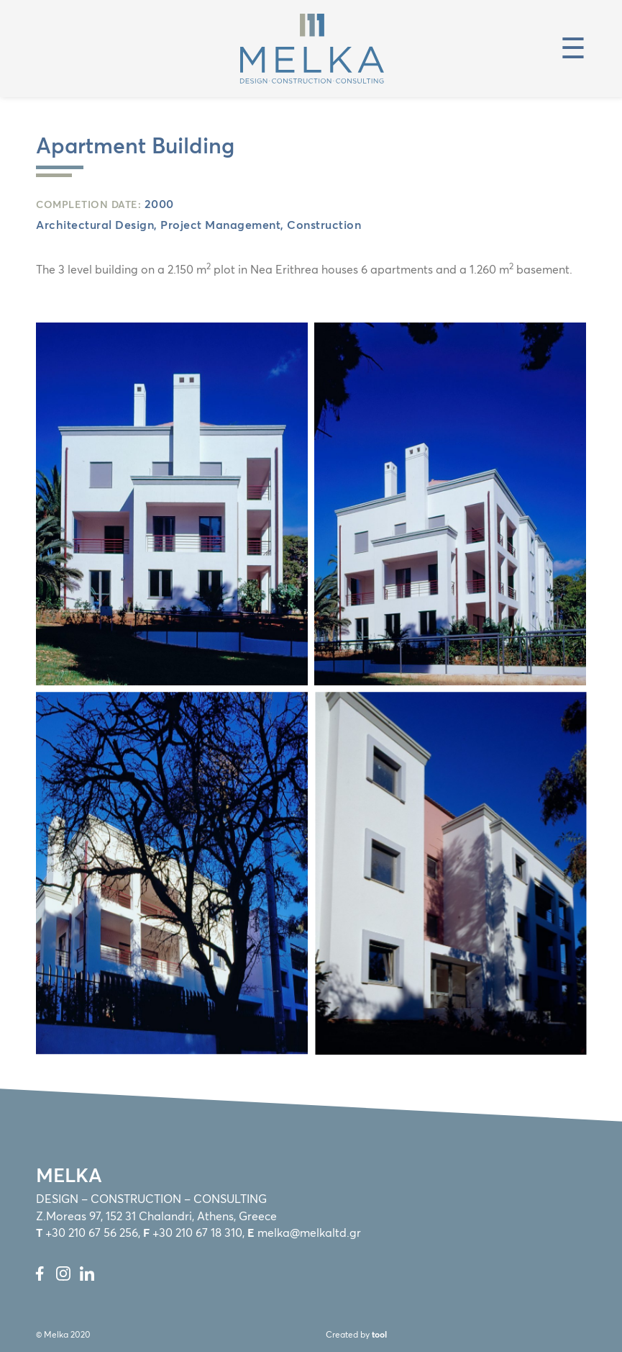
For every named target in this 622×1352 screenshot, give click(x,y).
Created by (356, 1335)
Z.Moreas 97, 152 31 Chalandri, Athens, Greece (156, 1217)
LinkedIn (87, 1273)
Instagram (63, 1273)
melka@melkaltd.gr (309, 1233)
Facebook (39, 1273)
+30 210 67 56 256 (91, 1233)
